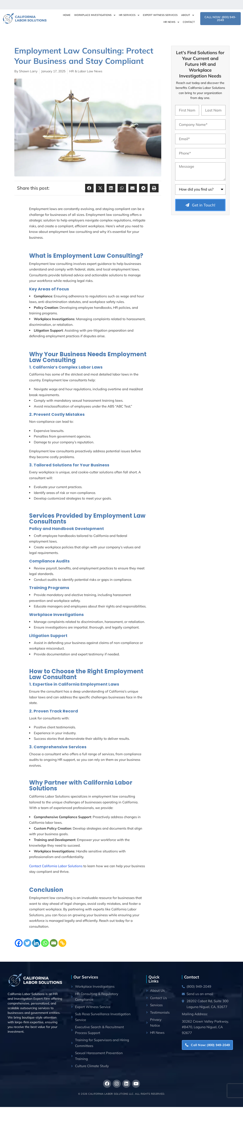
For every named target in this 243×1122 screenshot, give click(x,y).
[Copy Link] (62, 943)
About (187, 15)
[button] (89, 188)
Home (67, 15)
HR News (171, 22)
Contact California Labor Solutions (55, 866)
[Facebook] (19, 943)
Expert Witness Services (160, 15)
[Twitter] (27, 943)
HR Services (129, 15)
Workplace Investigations (94, 15)
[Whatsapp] (45, 943)
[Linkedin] (36, 943)
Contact (189, 22)
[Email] (54, 943)
